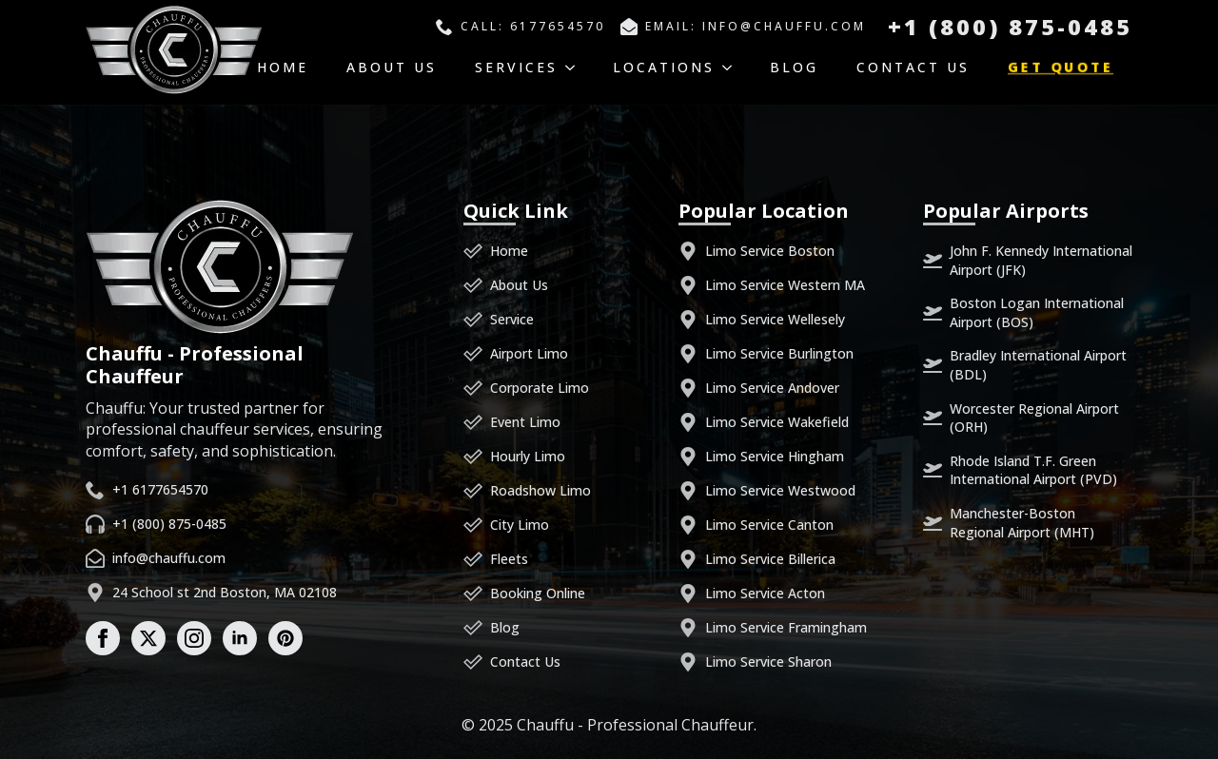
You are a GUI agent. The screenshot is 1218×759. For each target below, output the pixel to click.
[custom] (285, 638)
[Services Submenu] (576, 67)
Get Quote (1061, 67)
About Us (391, 67)
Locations (664, 67)
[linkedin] (240, 638)
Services (516, 67)
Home (282, 67)
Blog (794, 67)
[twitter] (148, 638)
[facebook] (103, 638)
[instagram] (194, 638)
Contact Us (913, 67)
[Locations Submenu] (733, 67)
